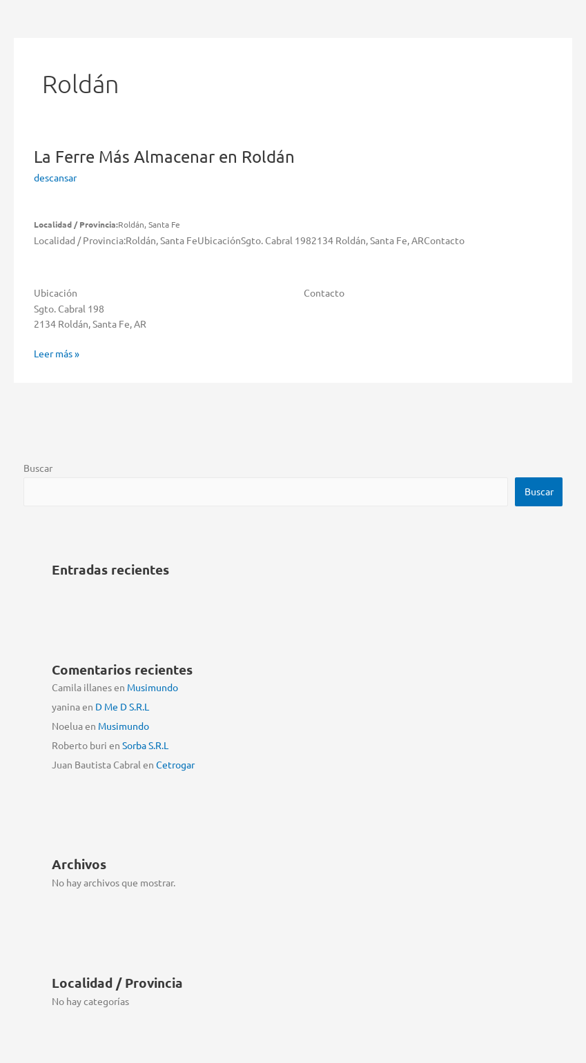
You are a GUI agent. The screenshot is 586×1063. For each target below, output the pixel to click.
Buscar (37, 467)
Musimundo (152, 687)
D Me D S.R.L (122, 706)
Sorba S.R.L (145, 745)
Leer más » (56, 353)
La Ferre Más (164, 156)
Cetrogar (175, 764)
